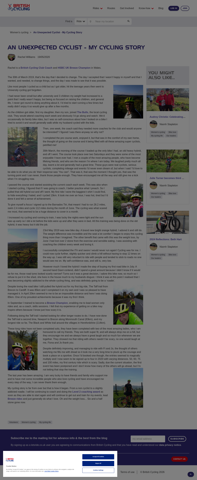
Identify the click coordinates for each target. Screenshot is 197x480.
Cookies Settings (98, 470)
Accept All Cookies (98, 456)
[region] (60, 464)
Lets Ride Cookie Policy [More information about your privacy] (51, 471)
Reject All (98, 463)
